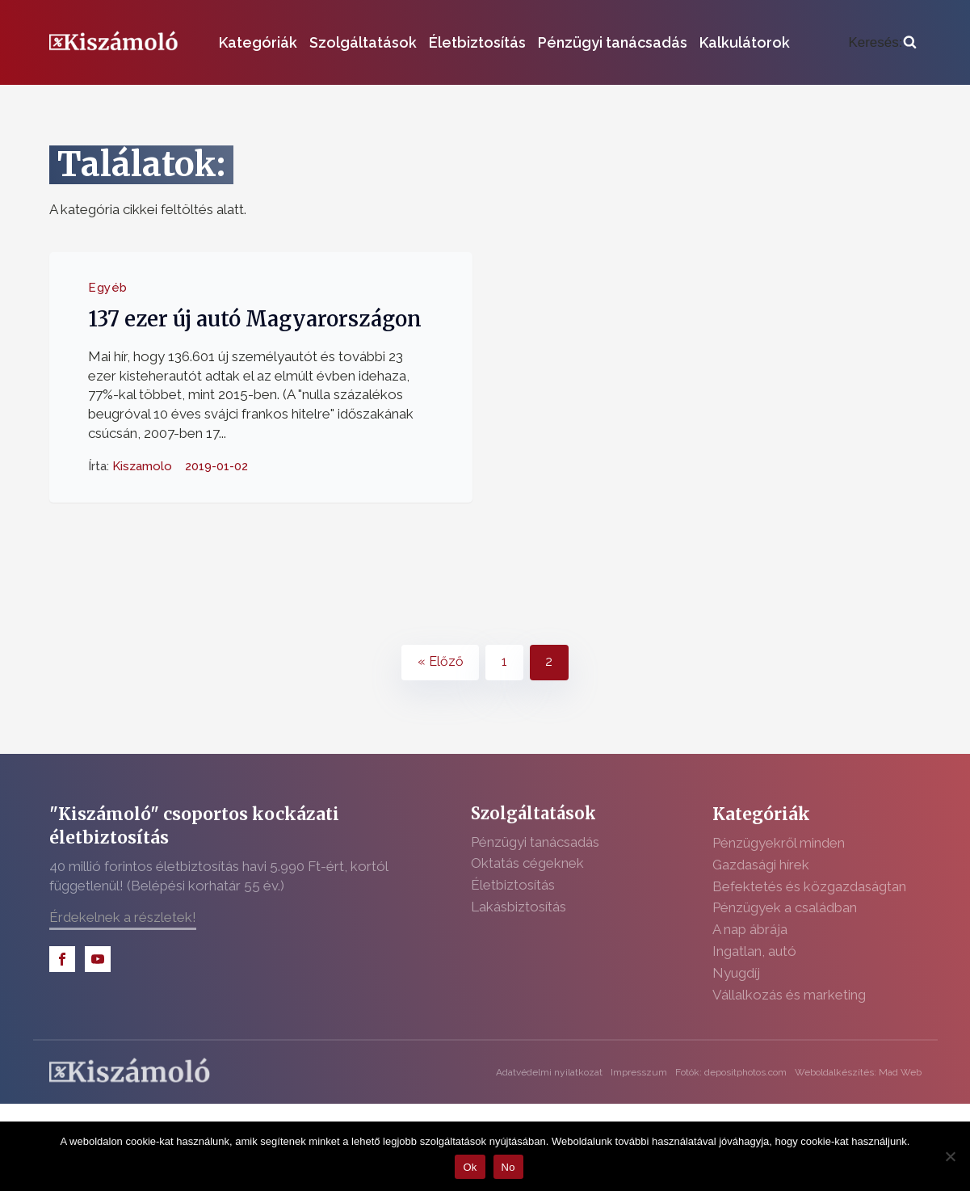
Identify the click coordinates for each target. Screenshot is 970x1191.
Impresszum (639, 1072)
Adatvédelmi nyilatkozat (549, 1072)
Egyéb (108, 287)
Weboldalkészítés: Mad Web (858, 1072)
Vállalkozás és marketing (789, 995)
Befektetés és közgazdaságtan (809, 886)
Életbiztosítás (477, 42)
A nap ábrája (749, 929)
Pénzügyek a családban (784, 907)
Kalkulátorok (744, 42)
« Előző (441, 661)
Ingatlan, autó (754, 951)
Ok (470, 1167)
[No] (950, 1156)
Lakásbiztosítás (518, 907)
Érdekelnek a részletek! (122, 917)
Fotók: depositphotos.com (731, 1072)
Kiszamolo (142, 465)
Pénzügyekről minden (778, 843)
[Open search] (882, 43)
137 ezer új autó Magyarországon (255, 319)
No (508, 1167)
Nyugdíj (736, 973)
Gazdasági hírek (760, 864)
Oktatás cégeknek (527, 863)
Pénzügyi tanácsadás (612, 42)
